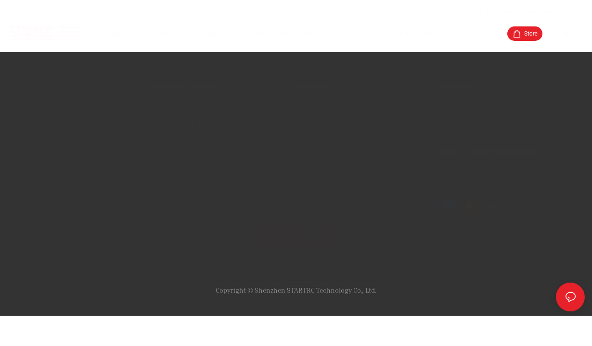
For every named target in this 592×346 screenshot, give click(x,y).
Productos (24, 124)
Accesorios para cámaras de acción (357, 141)
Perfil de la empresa (185, 108)
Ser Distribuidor (178, 206)
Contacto (23, 190)
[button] (493, 33)
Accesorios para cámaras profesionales (364, 157)
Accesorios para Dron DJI (339, 124)
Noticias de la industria (479, 122)
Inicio (16, 108)
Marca (18, 141)
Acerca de (24, 157)
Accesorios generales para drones (354, 108)
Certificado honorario (188, 157)
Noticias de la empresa (479, 108)
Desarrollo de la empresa (194, 124)
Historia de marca (182, 190)
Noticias (21, 173)
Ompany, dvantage (183, 141)
